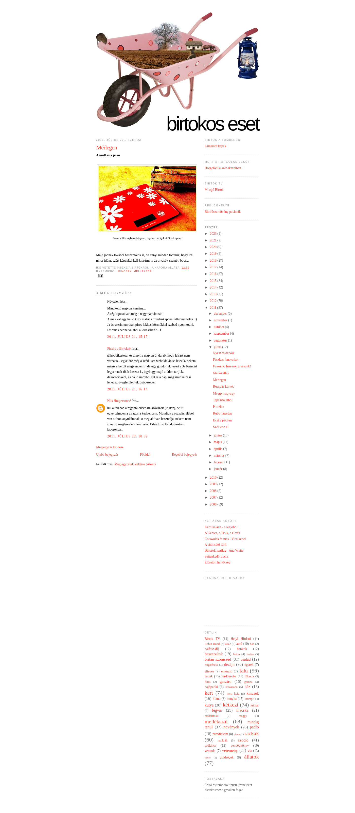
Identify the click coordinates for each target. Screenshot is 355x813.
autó (239, 644)
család (246, 659)
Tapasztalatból (222, 400)
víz (250, 751)
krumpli (249, 699)
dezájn (229, 664)
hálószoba (231, 687)
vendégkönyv (240, 745)
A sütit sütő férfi (216, 544)
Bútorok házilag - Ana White (224, 550)
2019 (213, 253)
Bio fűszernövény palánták (223, 212)
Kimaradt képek (215, 146)
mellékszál (143, 271)
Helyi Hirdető (241, 639)
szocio (243, 740)
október (219, 327)
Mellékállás (221, 373)
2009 (213, 484)
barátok (242, 649)
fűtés (208, 682)
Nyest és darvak (223, 353)
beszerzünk (214, 653)
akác (228, 644)
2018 (213, 260)
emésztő (226, 671)
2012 (213, 301)
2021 (213, 240)
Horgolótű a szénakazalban (223, 168)
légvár (217, 710)
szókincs (210, 745)
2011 (213, 307)
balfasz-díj (212, 649)
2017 (213, 267)
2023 (213, 233)
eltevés (209, 671)
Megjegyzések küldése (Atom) (135, 464)
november (221, 320)
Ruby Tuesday (222, 413)
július (218, 347)
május (218, 442)
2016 (213, 274)
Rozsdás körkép (223, 386)
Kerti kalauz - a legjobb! (221, 527)
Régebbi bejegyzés (184, 454)
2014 (213, 287)
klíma (216, 699)
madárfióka (211, 716)
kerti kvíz (233, 693)
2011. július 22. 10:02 (127, 436)
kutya (209, 705)
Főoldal (145, 454)
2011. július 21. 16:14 (127, 389)
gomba (248, 682)
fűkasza (249, 676)
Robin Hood (212, 644)
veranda (210, 751)
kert (209, 693)
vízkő (208, 757)
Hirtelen (218, 407)
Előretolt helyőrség (217, 562)
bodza (250, 654)
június (218, 435)
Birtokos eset (212, 124)
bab (252, 644)
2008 (213, 491)
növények (231, 727)
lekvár (254, 705)
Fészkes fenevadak (225, 359)
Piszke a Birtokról (119, 348)
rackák (252, 733)
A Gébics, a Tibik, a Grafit (222, 533)
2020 (213, 247)
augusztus (221, 340)
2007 (213, 497)
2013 (213, 294)
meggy (243, 716)
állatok (251, 757)
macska (242, 710)
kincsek (125, 271)
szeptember (222, 333)
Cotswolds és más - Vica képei (225, 539)
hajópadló (211, 687)
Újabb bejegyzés (107, 454)
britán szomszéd (218, 659)
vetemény (230, 750)
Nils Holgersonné (119, 401)
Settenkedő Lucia (216, 556)
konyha (232, 699)
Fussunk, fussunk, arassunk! (232, 366)
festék (209, 676)
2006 (213, 504)
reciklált (223, 740)
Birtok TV (212, 639)
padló (254, 727)
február (219, 462)
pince (237, 734)
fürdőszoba (228, 676)
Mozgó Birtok (214, 190)
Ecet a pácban (222, 420)
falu (243, 671)
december (221, 313)
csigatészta (211, 665)
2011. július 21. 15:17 (127, 337)
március (219, 455)
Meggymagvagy (224, 393)
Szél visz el (220, 427)
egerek (249, 665)
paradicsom (220, 734)
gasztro (225, 681)
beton (236, 654)
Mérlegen (106, 147)
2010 (213, 477)
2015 (213, 281)
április (218, 449)
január (218, 469)
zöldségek (227, 757)
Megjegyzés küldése (110, 447)
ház (247, 686)
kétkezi (230, 705)
